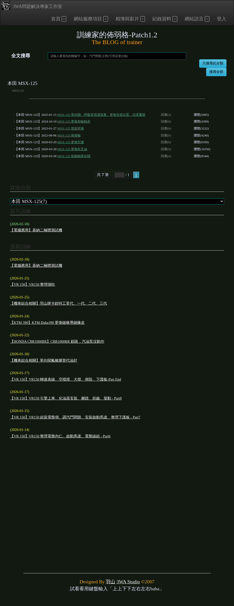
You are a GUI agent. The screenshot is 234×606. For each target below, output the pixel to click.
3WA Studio (128, 581)
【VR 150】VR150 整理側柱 (32, 284)
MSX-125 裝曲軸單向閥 (73, 156)
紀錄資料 (161, 18)
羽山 (110, 581)
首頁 (55, 18)
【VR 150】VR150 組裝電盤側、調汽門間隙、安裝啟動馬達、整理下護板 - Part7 (75, 417)
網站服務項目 (88, 18)
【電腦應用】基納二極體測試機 (36, 230)
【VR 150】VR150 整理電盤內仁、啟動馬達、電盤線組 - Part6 (60, 436)
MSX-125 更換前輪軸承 (73, 121)
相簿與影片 (127, 18)
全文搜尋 (20, 55)
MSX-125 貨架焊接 (70, 128)
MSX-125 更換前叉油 (72, 149)
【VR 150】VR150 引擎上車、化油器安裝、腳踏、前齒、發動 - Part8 (66, 398)
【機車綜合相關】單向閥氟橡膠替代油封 (43, 360)
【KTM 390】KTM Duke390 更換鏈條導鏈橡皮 (47, 323)
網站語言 (194, 18)
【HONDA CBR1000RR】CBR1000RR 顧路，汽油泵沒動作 (57, 341)
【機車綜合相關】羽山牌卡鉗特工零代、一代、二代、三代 (58, 303)
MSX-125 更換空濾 (70, 142)
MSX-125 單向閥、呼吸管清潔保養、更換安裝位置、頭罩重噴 (101, 115)
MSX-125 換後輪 (69, 135)
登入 (221, 18)
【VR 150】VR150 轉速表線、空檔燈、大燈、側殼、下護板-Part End (65, 379)
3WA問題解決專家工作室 (31, 5)
